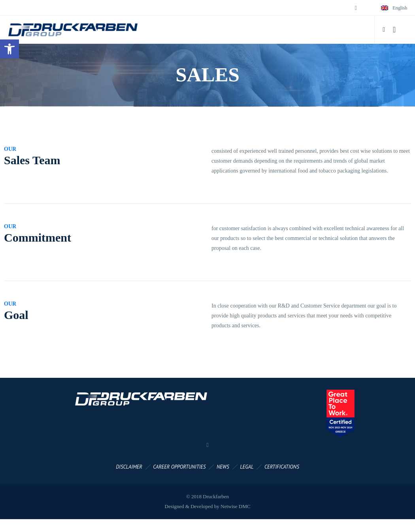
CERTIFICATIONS (281, 466)
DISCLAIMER (129, 466)
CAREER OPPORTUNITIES (179, 466)
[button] (9, 48)
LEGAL (246, 466)
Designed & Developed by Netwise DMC (208, 506)
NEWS (223, 466)
